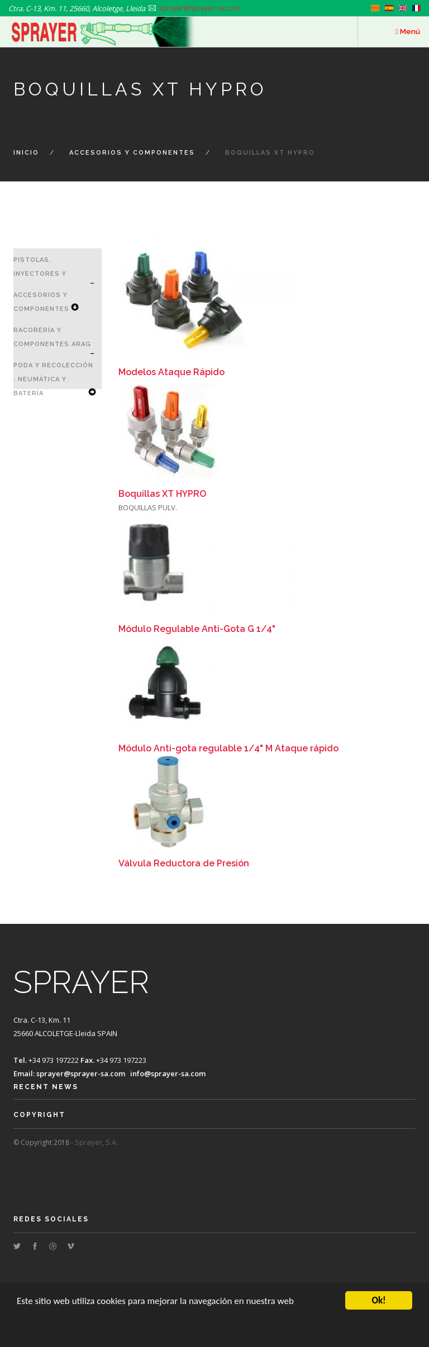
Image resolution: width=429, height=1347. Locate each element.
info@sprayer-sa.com (168, 1073)
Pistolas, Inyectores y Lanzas (39, 273)
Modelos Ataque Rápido (171, 372)
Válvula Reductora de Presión (183, 863)
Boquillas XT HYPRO (162, 493)
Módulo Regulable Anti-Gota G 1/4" (196, 629)
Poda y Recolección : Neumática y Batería (53, 379)
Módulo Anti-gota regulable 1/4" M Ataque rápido (228, 748)
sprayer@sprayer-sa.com (80, 1073)
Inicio (26, 152)
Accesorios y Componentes (132, 152)
